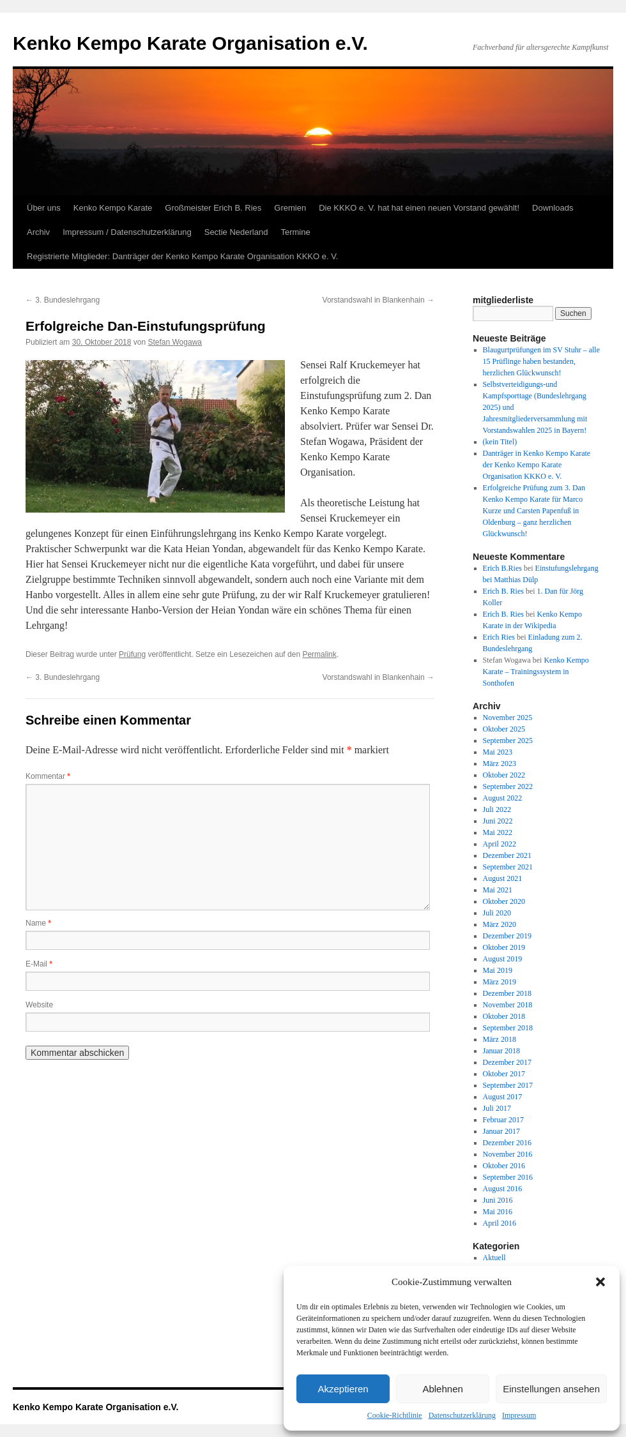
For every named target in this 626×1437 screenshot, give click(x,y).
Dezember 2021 (507, 855)
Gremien (290, 208)
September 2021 (508, 866)
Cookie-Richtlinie (394, 1415)
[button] (600, 1281)
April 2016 (499, 1223)
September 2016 (508, 1177)
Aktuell (494, 1257)
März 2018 (499, 1039)
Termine (295, 232)
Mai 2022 (497, 832)
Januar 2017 (501, 1131)
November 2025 (508, 717)
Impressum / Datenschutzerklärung (127, 232)
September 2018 (508, 1027)
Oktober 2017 (504, 1073)
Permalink (319, 654)
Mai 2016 (497, 1211)
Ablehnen (442, 1388)
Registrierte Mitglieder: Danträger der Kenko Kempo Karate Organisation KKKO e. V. (182, 256)
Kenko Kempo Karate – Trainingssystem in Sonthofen (536, 672)
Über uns (44, 208)
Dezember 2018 (507, 993)
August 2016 (503, 1188)
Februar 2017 (503, 1119)
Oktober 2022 (504, 775)
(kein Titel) (500, 441)
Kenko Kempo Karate (113, 208)
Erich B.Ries (502, 568)
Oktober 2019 (504, 947)
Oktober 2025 (504, 729)
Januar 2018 (501, 1050)
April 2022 (499, 843)
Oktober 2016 (504, 1165)
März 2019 (499, 981)
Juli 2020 (497, 912)
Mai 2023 (497, 752)
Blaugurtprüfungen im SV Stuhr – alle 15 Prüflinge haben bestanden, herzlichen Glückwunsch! (541, 361)
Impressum (519, 1415)
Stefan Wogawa (175, 342)
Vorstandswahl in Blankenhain (378, 300)
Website (39, 1004)
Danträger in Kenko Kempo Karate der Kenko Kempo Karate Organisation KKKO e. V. (537, 465)
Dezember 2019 (507, 935)
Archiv (38, 232)
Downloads (552, 208)
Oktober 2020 (504, 901)
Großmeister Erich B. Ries (213, 208)
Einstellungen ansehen (551, 1388)
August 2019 (503, 958)
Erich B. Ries (503, 591)
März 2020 (499, 924)
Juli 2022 (497, 809)
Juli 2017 (497, 1108)
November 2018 (508, 1004)
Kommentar (48, 776)
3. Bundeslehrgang (63, 300)
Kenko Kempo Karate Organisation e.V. (190, 43)
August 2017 (503, 1096)
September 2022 (508, 786)
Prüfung (132, 654)
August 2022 (503, 798)
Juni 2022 (498, 820)
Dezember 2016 (507, 1142)
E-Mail (39, 963)
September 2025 (508, 740)
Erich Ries (499, 637)
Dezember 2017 (507, 1062)
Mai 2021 (497, 889)
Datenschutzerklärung (462, 1415)
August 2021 (503, 878)
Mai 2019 (497, 970)
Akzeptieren (342, 1388)
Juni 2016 (498, 1200)
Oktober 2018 (504, 1016)
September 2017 (508, 1085)
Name (38, 923)
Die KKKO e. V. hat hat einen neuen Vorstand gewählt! (419, 208)
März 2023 (499, 763)
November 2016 (508, 1154)
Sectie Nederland (236, 232)
